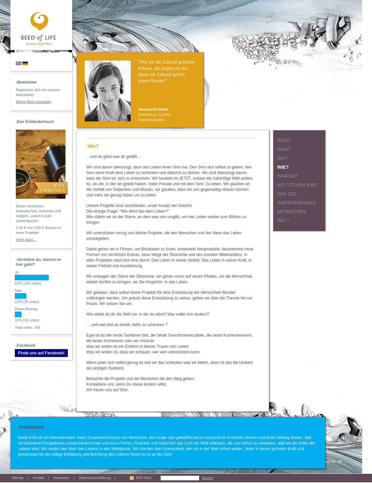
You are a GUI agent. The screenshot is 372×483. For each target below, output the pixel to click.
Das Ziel (287, 193)
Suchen (207, 478)
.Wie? (92, 146)
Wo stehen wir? (297, 185)
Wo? (282, 158)
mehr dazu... (26, 240)
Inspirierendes (296, 202)
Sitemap (18, 478)
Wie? (283, 167)
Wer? (283, 140)
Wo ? (283, 220)
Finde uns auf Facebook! (41, 353)
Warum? (287, 176)
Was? (283, 149)
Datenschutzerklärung (95, 478)
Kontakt (38, 478)
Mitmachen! (291, 211)
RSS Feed (143, 478)
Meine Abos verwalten (33, 102)
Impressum (61, 478)
